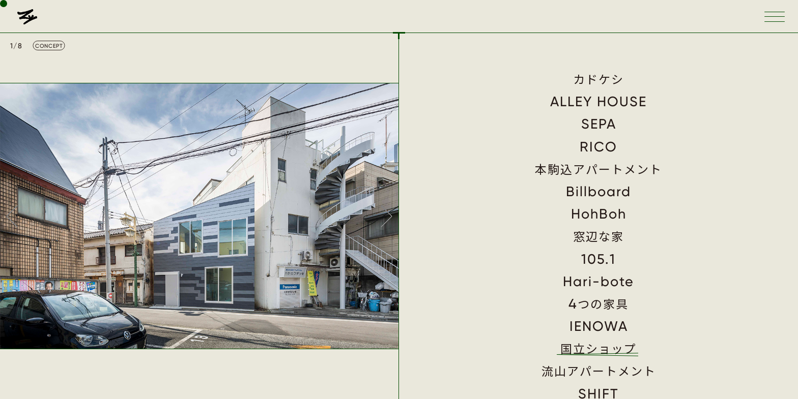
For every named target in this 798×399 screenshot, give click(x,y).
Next (387, 216)
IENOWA (598, 326)
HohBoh (598, 214)
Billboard (598, 191)
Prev (11, 216)
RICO (598, 147)
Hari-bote (598, 281)
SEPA (598, 124)
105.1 (598, 259)
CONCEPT (49, 46)
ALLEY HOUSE (598, 102)
